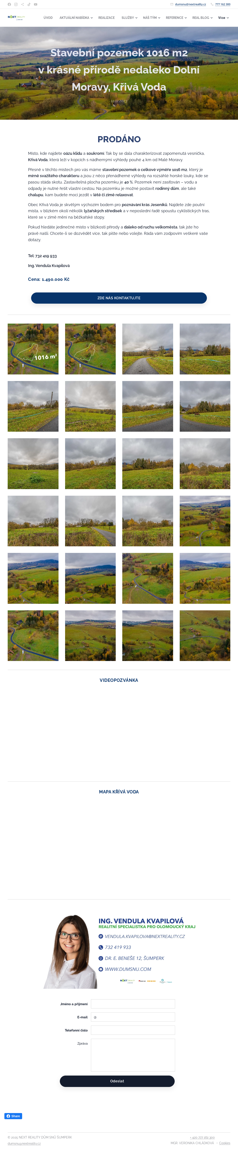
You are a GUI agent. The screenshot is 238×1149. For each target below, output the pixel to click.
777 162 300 (222, 4)
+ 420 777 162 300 (202, 1137)
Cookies (224, 1143)
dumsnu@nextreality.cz (190, 4)
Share (13, 1116)
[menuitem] (67, 17)
